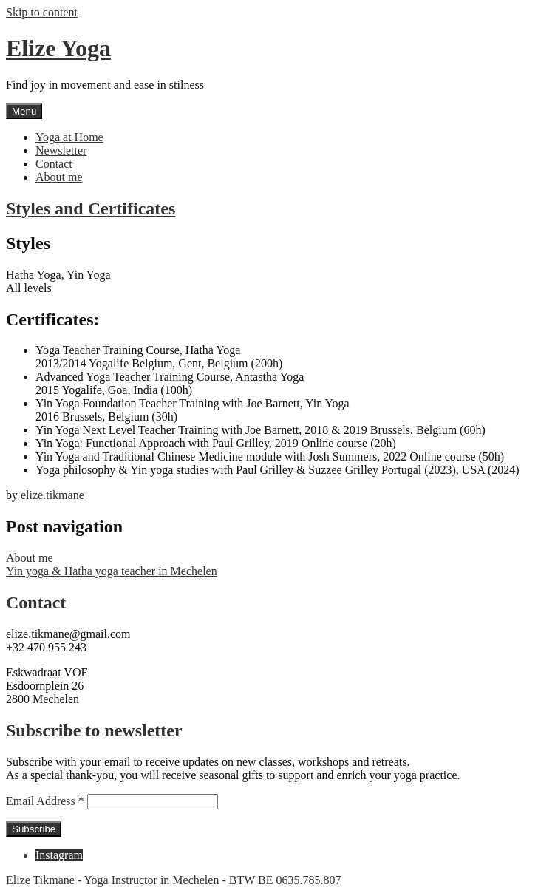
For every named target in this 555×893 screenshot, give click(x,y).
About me (59, 177)
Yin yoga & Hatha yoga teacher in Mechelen (111, 571)
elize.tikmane (52, 495)
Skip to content (42, 12)
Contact (53, 163)
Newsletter (60, 150)
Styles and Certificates (90, 208)
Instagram (59, 855)
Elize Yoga (58, 48)
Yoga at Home (69, 137)
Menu (24, 111)
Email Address (46, 801)
